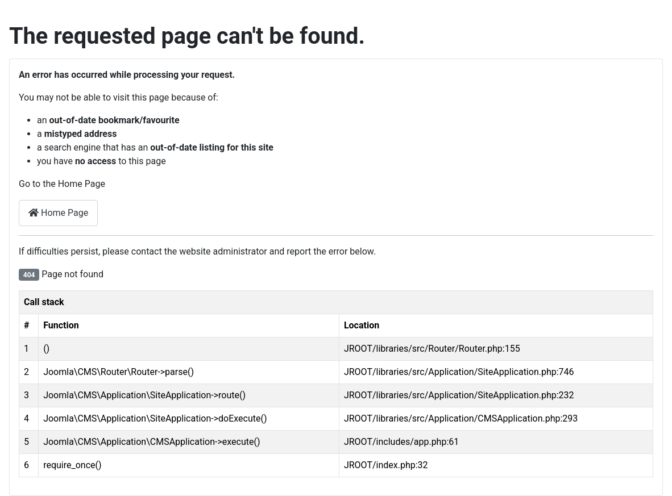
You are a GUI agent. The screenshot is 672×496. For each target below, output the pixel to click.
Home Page (58, 212)
